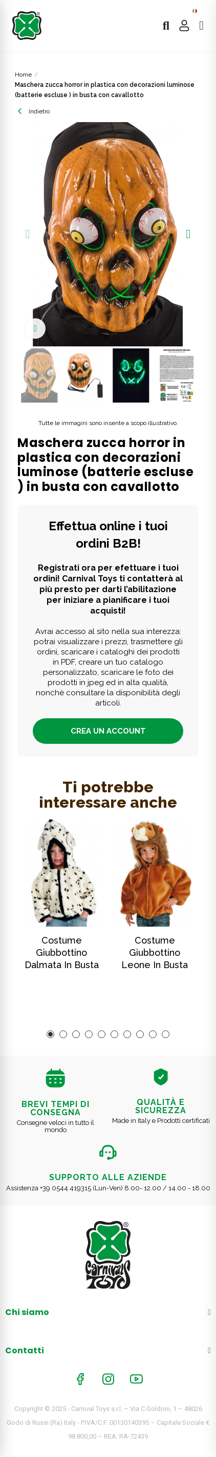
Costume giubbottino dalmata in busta (62, 952)
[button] (27, 234)
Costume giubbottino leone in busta (154, 952)
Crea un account (108, 731)
